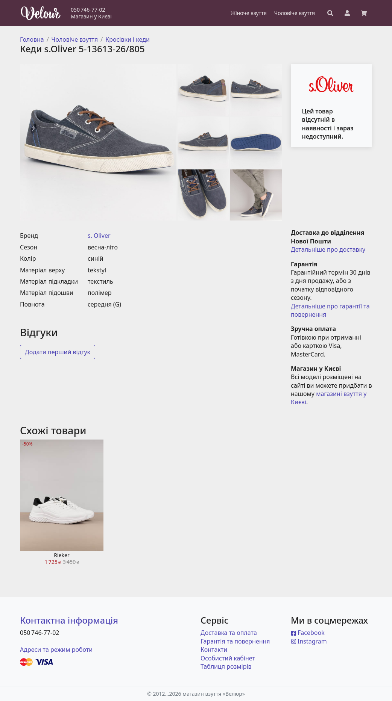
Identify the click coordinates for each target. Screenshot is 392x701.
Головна (32, 39)
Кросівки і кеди (127, 39)
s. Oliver (99, 235)
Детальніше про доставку (328, 249)
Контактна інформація (69, 620)
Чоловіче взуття (75, 39)
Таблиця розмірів (226, 666)
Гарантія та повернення (235, 641)
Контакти (214, 649)
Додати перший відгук (57, 352)
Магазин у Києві (91, 16)
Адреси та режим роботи (56, 649)
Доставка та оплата (229, 632)
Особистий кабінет (228, 658)
